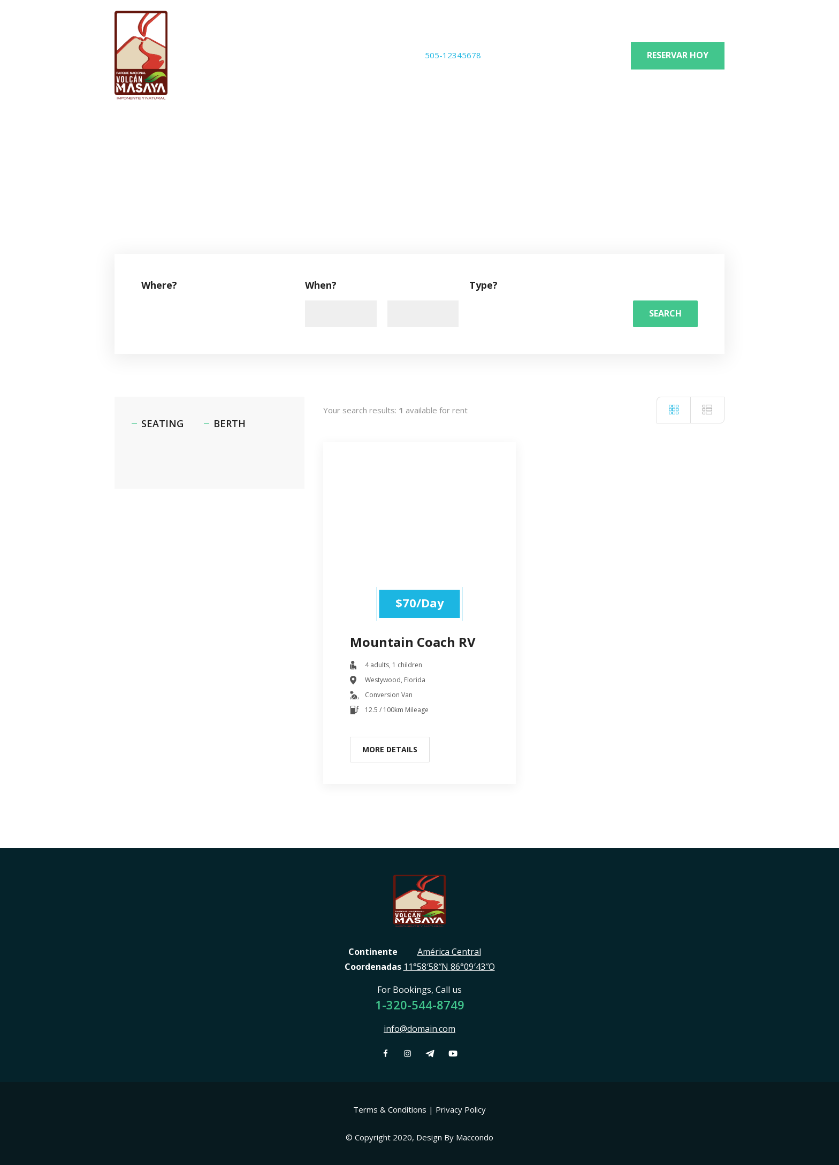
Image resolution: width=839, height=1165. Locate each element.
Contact (308, 136)
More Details (389, 749)
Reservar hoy (677, 55)
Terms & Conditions (389, 1109)
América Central (449, 952)
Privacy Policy (461, 1109)
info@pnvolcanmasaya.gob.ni (565, 55)
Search (665, 313)
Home (127, 136)
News (214, 136)
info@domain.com (419, 1029)
